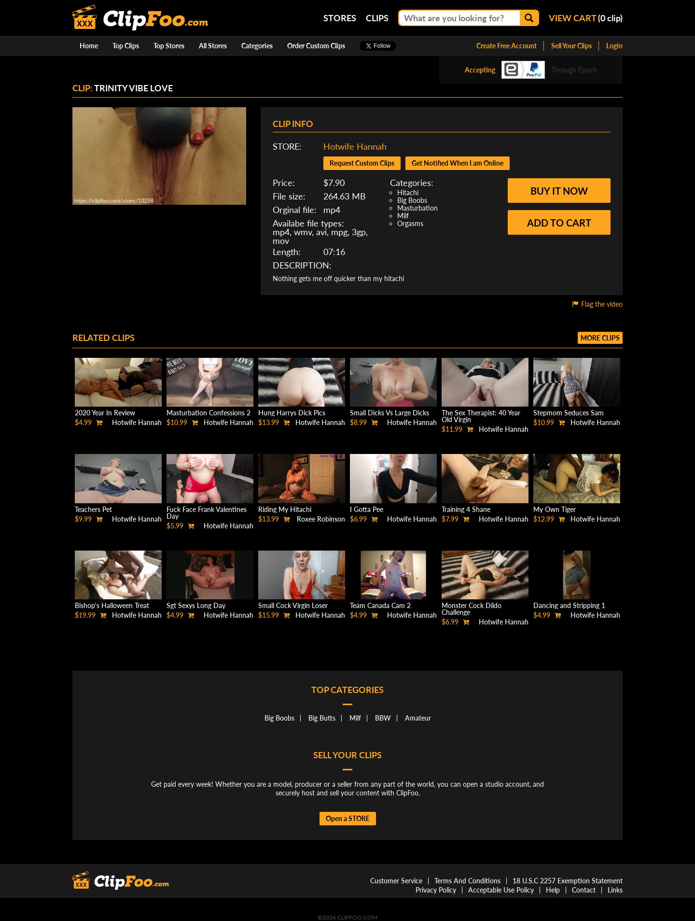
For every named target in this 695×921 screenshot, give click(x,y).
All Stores (213, 46)
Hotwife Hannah (355, 146)
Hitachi (407, 192)
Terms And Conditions (467, 881)
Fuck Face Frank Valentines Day (207, 512)
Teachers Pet (93, 509)
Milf (403, 216)
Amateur (418, 718)
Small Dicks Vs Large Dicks (389, 413)
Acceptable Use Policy (501, 890)
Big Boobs (412, 200)
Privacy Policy (436, 890)
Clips (377, 18)
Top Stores (168, 46)
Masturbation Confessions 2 (208, 413)
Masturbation (417, 208)
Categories (257, 46)
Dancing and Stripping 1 (569, 605)
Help (553, 890)
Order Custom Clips (316, 46)
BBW (383, 718)
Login (614, 46)
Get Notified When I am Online (457, 163)
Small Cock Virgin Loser (293, 605)
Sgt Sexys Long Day (196, 605)
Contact (584, 890)
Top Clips (125, 46)
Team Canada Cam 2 (380, 605)
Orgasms (410, 223)
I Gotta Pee (366, 509)
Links (615, 890)
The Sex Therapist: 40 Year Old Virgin (481, 416)
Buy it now (559, 191)
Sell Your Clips (571, 46)
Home (89, 46)
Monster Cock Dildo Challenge (471, 608)
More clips (600, 338)
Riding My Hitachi (284, 509)
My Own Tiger (554, 509)
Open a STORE (348, 818)
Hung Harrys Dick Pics (291, 413)
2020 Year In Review (105, 413)
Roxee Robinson (321, 519)
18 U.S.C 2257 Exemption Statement (568, 881)
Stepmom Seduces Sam (568, 413)
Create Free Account (506, 46)
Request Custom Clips (362, 163)
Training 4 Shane (466, 509)
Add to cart (559, 222)
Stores (339, 18)
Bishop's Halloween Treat (112, 605)
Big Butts (321, 718)
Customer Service (396, 881)
